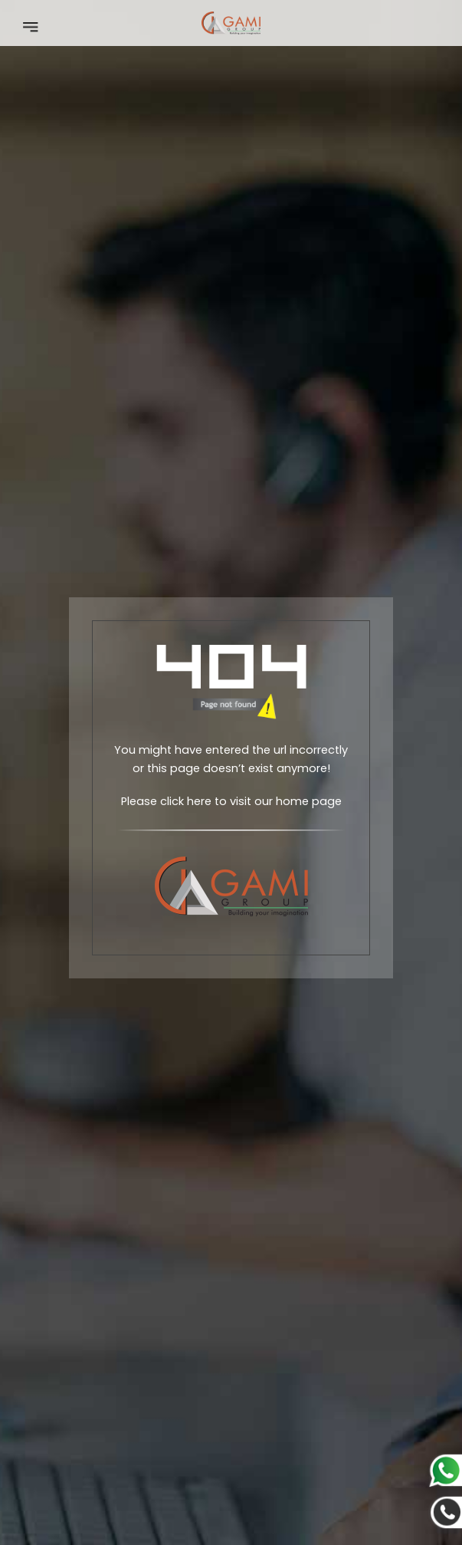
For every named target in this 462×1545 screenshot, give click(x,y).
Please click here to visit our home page (231, 801)
